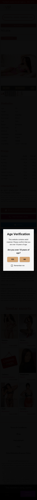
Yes (12, 259)
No (25, 259)
